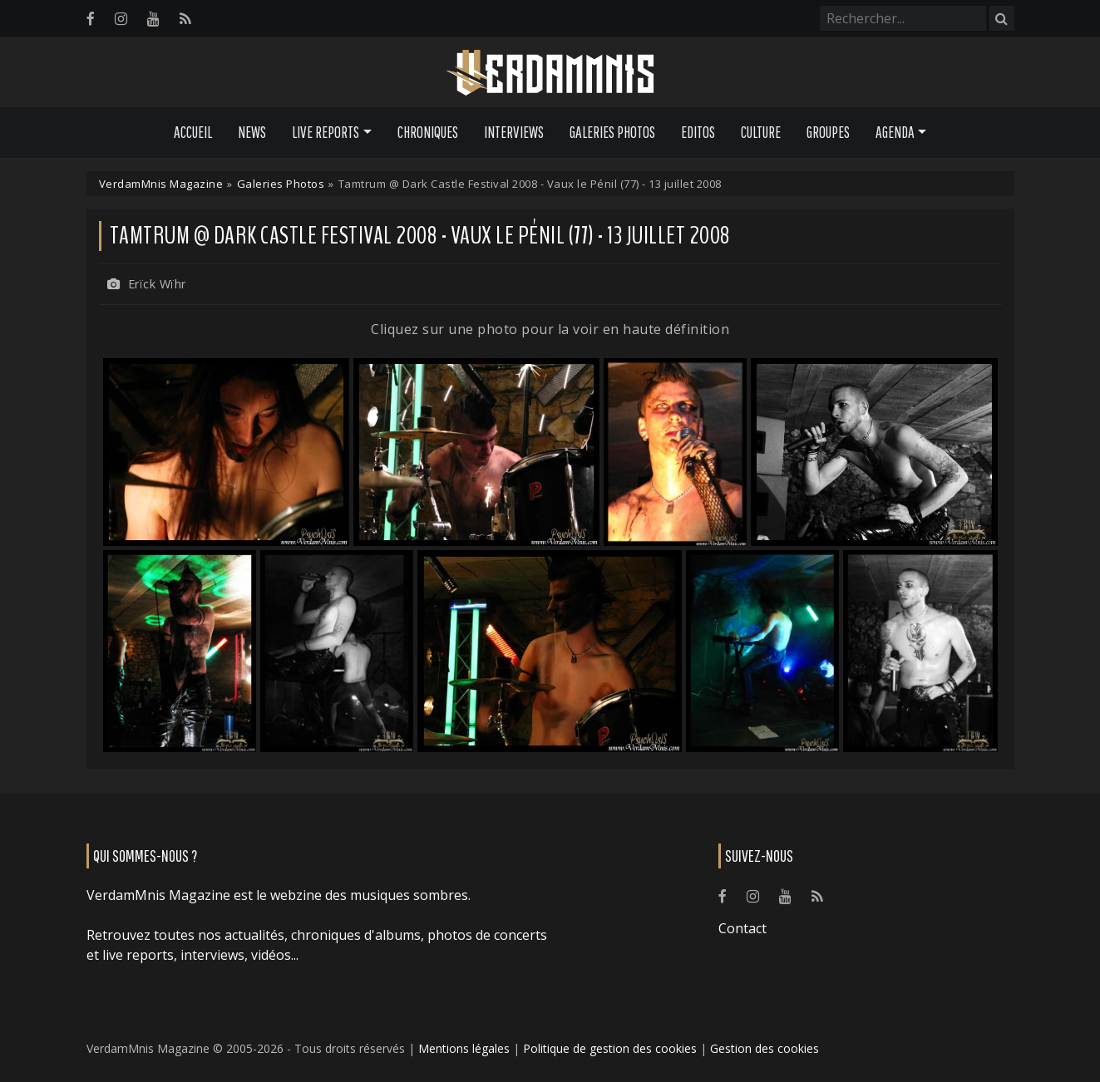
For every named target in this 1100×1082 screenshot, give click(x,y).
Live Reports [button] (325, 132)
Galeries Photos (612, 132)
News (252, 132)
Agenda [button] (895, 132)
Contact (742, 928)
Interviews (514, 132)
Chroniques (427, 132)
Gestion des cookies (764, 1048)
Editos (698, 132)
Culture (761, 132)
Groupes (828, 132)
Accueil (193, 132)
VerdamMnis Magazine (161, 183)
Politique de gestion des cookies (610, 1048)
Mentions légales (464, 1048)
